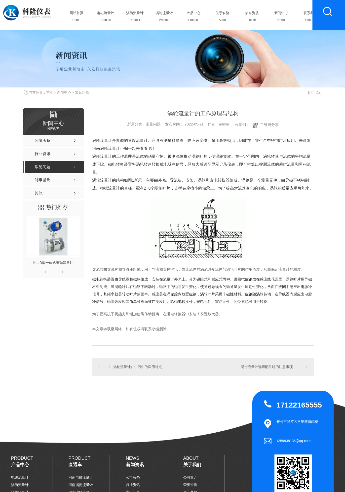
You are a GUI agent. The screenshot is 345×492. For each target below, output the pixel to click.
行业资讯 (133, 485)
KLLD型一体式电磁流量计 (53, 263)
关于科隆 (223, 17)
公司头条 (133, 477)
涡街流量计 (135, 17)
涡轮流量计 (164, 17)
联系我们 (310, 17)
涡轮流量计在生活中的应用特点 (137, 367)
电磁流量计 (106, 17)
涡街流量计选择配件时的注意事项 (267, 367)
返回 (313, 92)
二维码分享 (269, 125)
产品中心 (193, 17)
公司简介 (190, 477)
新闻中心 (281, 17)
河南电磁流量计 (81, 477)
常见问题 (82, 92)
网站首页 (76, 17)
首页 (49, 92)
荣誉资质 (252, 17)
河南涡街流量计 (81, 485)
